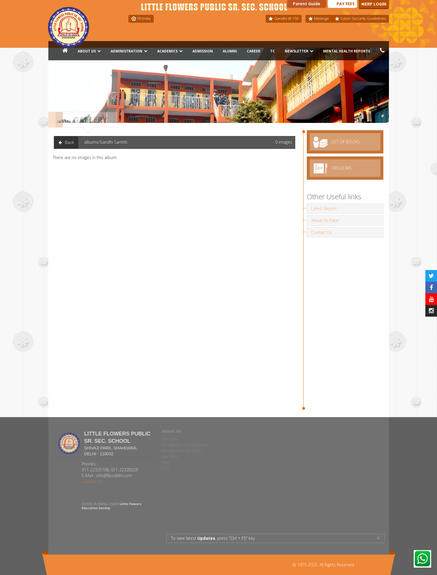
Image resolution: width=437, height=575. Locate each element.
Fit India (141, 18)
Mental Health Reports (346, 51)
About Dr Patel (323, 220)
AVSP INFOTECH (370, 564)
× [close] (378, 538)
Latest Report (322, 208)
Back (66, 142)
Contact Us (319, 232)
